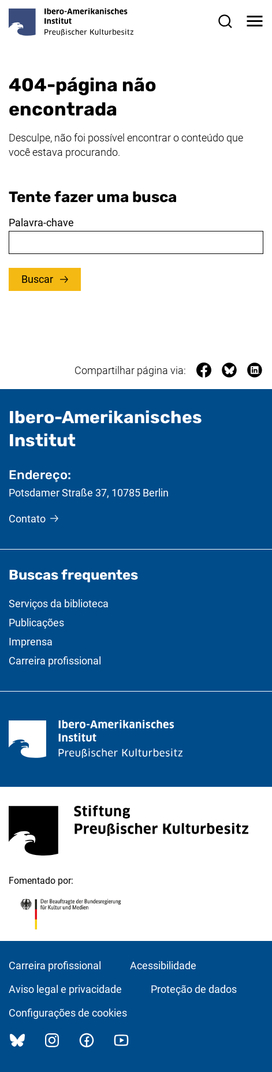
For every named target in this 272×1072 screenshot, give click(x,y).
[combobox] (136, 242)
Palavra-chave (41, 222)
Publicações (36, 623)
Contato (27, 519)
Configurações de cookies (68, 1013)
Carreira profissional (55, 661)
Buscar (38, 279)
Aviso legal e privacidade (65, 989)
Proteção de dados (194, 989)
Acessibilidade (163, 965)
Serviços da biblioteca (59, 603)
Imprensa (31, 642)
